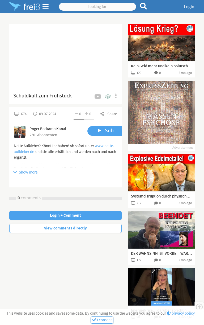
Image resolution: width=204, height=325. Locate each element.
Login (189, 7)
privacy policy (181, 313)
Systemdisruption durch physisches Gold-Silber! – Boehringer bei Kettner (161, 196)
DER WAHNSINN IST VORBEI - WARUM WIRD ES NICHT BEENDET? (161, 253)
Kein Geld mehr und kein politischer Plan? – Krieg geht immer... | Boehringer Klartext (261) (161, 66)
